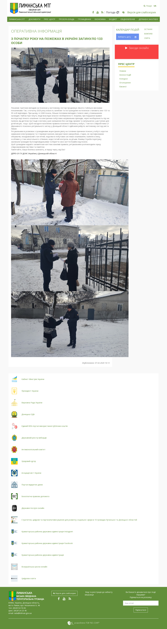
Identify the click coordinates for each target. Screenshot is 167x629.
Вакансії (123, 86)
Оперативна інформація (36, 31)
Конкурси (123, 78)
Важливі (148, 34)
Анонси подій (125, 75)
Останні (148, 29)
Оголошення (125, 82)
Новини (122, 71)
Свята (147, 38)
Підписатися (140, 610)
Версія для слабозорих (64, 593)
